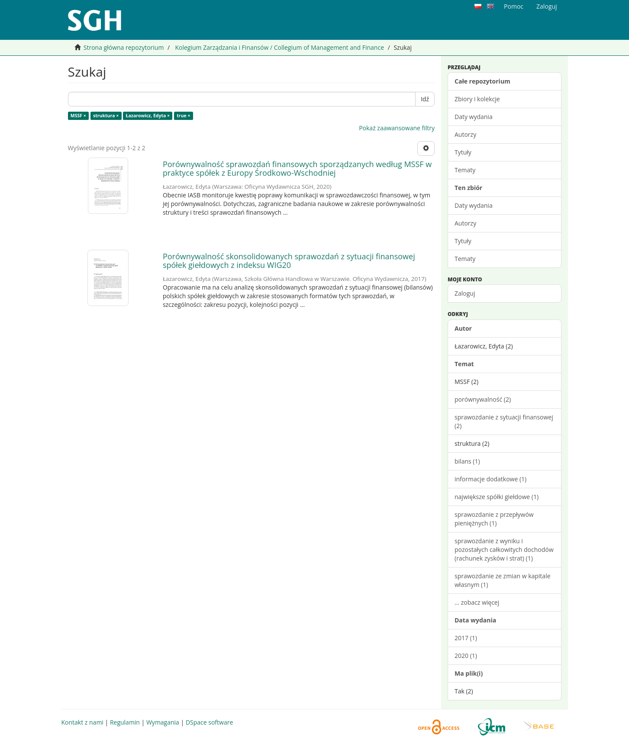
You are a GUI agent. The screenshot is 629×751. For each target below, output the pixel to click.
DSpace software (209, 722)
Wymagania (162, 722)
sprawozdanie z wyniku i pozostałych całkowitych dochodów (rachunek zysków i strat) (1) (504, 549)
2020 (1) (466, 655)
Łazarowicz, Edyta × (148, 116)
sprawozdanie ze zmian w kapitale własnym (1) (503, 580)
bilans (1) (467, 461)
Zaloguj (465, 293)
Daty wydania (474, 117)
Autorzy (465, 134)
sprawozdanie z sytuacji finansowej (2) (504, 421)
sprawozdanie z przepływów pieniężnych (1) (494, 518)
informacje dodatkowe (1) (490, 479)
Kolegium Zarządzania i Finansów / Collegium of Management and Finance (279, 47)
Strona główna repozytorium (124, 47)
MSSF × (78, 116)
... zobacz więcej (477, 602)
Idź (425, 99)
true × (183, 116)
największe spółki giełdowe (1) (497, 497)
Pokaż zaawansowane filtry (397, 128)
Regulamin (125, 722)
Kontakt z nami (82, 722)
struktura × (106, 116)
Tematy (465, 170)
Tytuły (463, 152)
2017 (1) (466, 638)
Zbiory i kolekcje (477, 99)
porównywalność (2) (483, 399)
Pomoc (513, 6)
